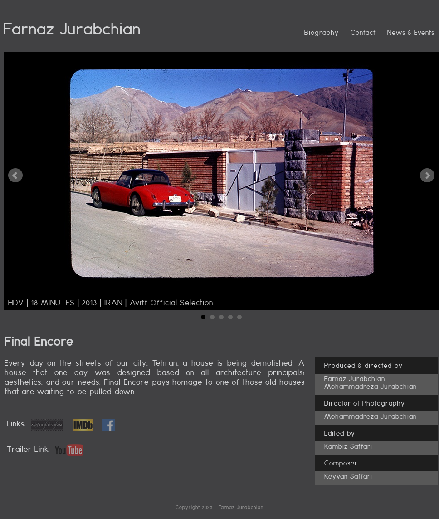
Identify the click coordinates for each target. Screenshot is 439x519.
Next (427, 175)
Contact (363, 32)
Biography (321, 32)
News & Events (410, 32)
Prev (15, 175)
